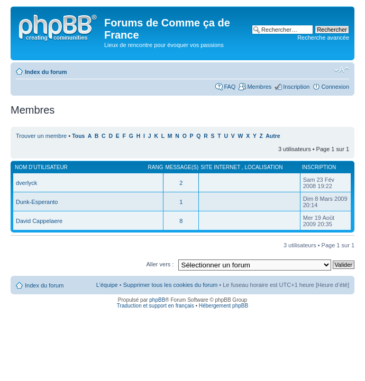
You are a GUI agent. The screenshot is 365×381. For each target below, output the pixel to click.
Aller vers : (160, 264)
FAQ (229, 86)
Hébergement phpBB (223, 306)
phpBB (157, 300)
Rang (155, 167)
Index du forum (46, 72)
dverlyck (26, 183)
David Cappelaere (39, 221)
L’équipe (107, 285)
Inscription (296, 86)
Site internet (221, 167)
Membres (259, 86)
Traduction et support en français (155, 306)
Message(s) (181, 167)
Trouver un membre (42, 136)
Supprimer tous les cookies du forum (170, 285)
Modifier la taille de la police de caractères (341, 70)
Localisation (263, 167)
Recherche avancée (323, 37)
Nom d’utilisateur (41, 167)
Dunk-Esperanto (37, 202)
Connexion (335, 86)
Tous (78, 136)
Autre (273, 136)
